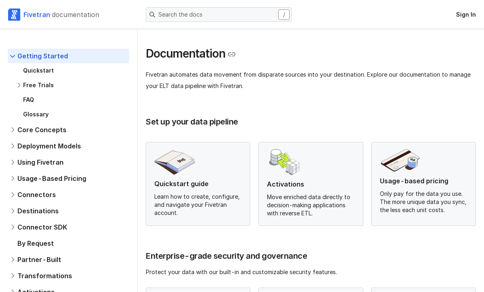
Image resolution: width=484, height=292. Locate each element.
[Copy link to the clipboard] (231, 54)
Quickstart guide (181, 184)
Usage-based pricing (414, 181)
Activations (285, 184)
